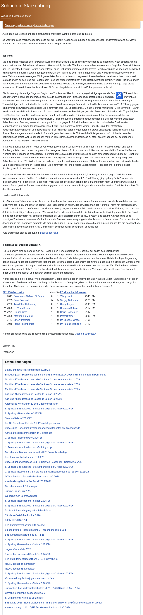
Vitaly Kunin (66, 296)
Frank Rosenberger (24, 323)
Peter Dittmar (67, 316)
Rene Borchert (21, 300)
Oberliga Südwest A (85, 333)
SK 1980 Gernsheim (13, 292)
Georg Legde (67, 304)
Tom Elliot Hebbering (25, 304)
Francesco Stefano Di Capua (29, 296)
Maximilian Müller (23, 316)
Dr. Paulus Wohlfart (70, 323)
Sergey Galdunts (69, 300)
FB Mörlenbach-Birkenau (73, 292)
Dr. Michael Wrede (69, 319)
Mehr (28, 16)
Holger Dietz (20, 312)
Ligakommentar (24, 25)
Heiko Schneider (69, 312)
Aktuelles (6, 16)
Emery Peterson (22, 319)
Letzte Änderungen (44, 25)
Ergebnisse (18, 16)
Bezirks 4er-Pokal (49, 232)
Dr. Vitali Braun (22, 308)
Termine (9, 25)
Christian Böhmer (69, 308)
